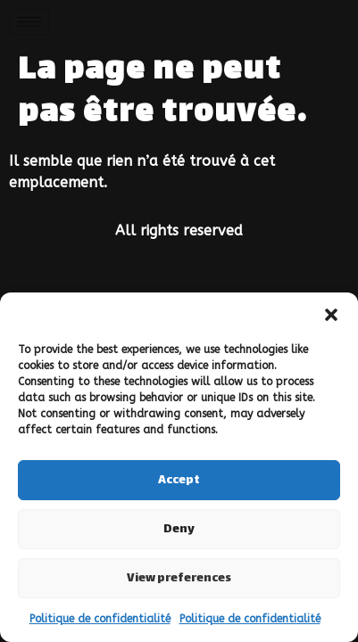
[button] (331, 315)
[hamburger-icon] (29, 22)
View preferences (179, 578)
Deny (179, 529)
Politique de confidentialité (100, 619)
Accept (179, 480)
